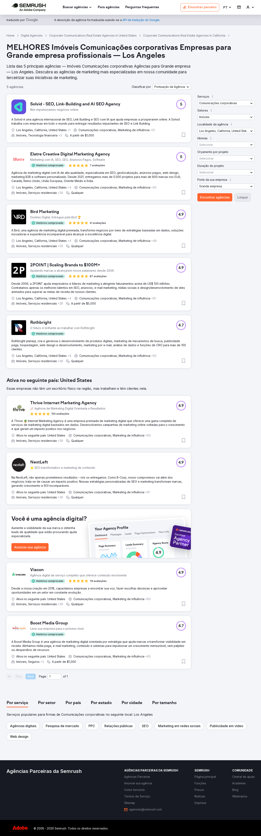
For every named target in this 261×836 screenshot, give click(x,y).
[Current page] (54, 676)
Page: (43, 676)
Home (10, 35)
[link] (108, 7)
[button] (227, 7)
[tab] (17, 703)
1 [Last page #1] (67, 676)
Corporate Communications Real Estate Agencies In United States (93, 35)
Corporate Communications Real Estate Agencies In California (184, 35)
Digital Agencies (32, 35)
